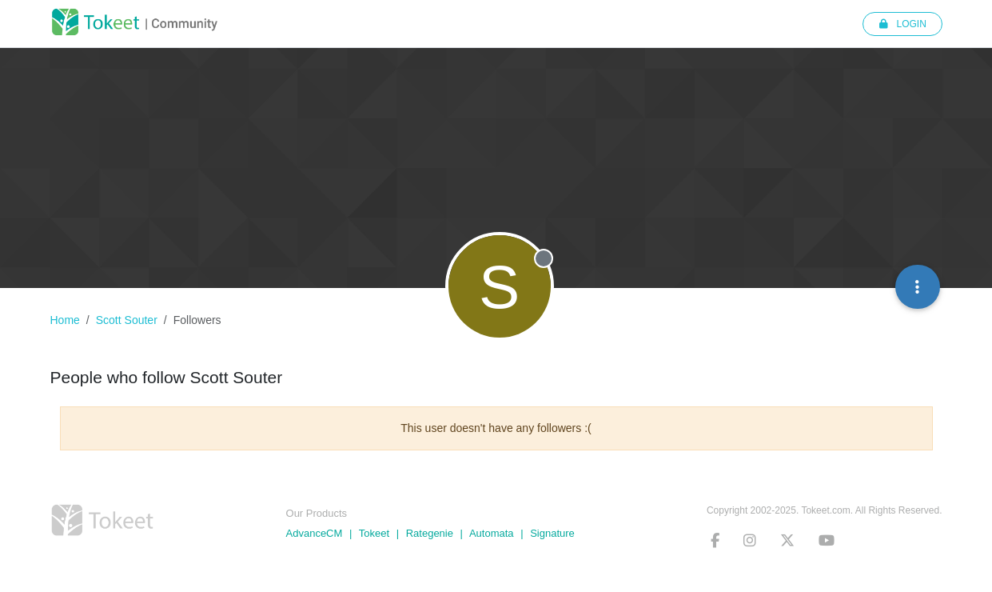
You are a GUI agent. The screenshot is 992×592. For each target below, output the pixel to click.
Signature (552, 533)
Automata (491, 533)
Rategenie (429, 533)
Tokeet (374, 533)
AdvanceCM (314, 533)
